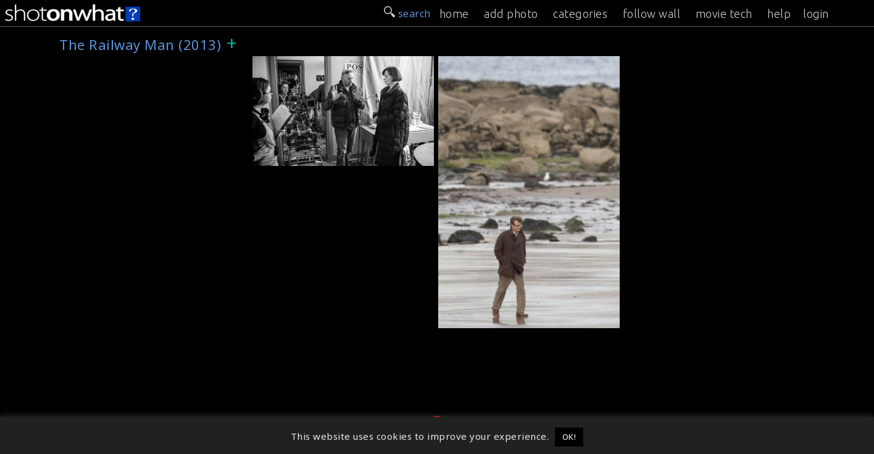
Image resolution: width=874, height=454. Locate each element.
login (816, 13)
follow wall (652, 13)
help (779, 13)
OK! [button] (569, 436)
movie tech (724, 13)
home (454, 13)
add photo (511, 13)
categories (580, 13)
